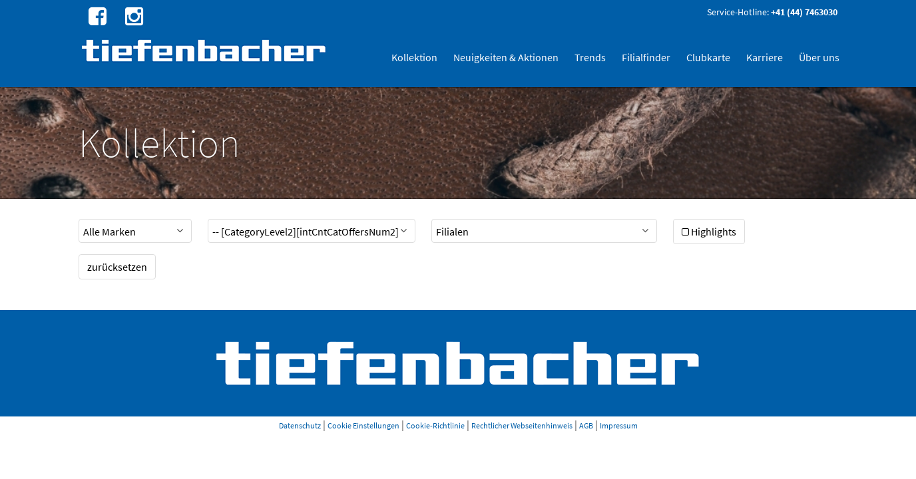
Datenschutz (300, 425)
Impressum (619, 425)
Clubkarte (708, 57)
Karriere (764, 57)
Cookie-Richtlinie (435, 425)
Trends (590, 57)
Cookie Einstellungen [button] (363, 425)
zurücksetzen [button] (117, 266)
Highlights (709, 231)
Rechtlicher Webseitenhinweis (521, 425)
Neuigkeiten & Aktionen (506, 57)
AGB (586, 425)
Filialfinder (646, 57)
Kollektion (414, 57)
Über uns (819, 57)
